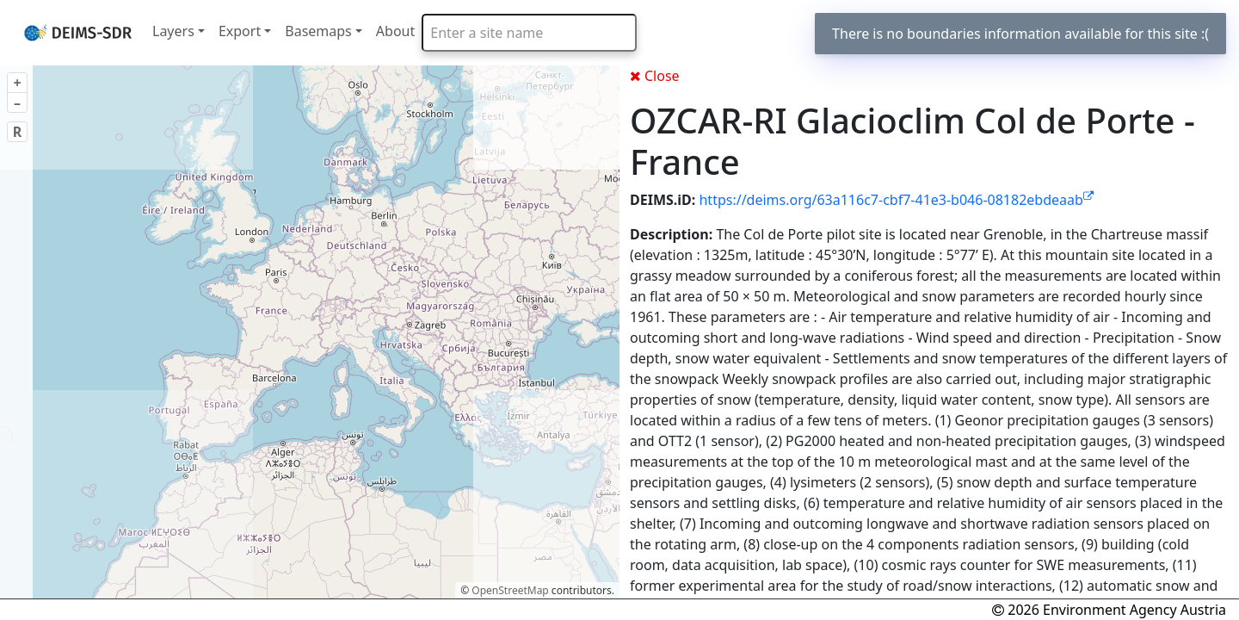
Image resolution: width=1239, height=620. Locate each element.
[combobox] (529, 33)
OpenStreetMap (510, 590)
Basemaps (318, 31)
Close (655, 75)
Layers (173, 31)
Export (240, 31)
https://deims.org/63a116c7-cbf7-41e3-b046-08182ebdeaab (896, 199)
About (395, 31)
